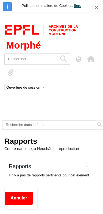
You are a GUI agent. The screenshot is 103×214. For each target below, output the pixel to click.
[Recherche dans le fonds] (49, 124)
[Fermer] (96, 7)
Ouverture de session (23, 87)
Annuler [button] (18, 198)
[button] (91, 59)
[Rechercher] (30, 59)
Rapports (20, 166)
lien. (77, 6)
